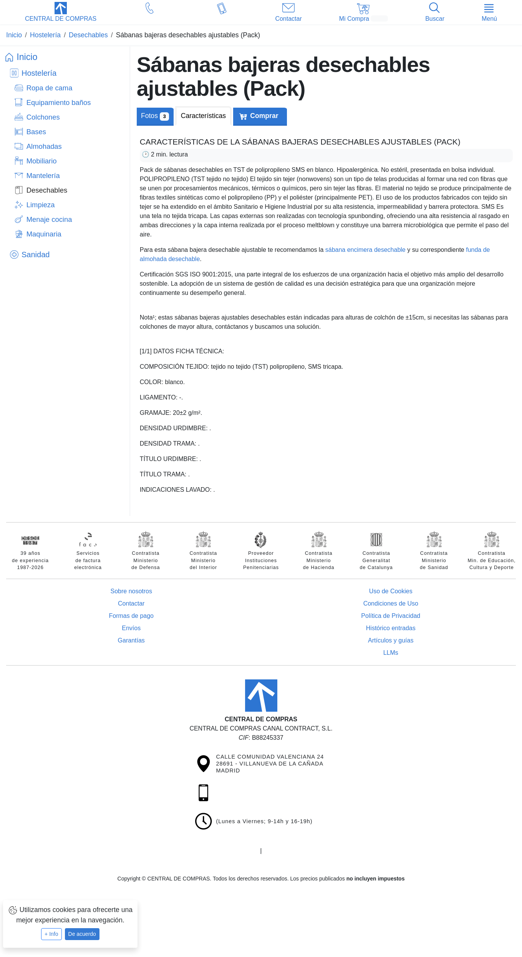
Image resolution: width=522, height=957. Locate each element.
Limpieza (41, 205)
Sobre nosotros (131, 591)
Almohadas (44, 146)
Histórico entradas (391, 628)
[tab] (203, 115)
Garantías (131, 640)
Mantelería (43, 175)
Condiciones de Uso (390, 603)
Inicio (27, 57)
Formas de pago (131, 615)
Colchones (43, 117)
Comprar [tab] (264, 116)
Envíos (131, 628)
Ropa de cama (50, 88)
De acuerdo (82, 934)
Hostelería (39, 73)
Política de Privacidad (390, 615)
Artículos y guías (390, 640)
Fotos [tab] (155, 116)
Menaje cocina (49, 219)
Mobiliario (42, 161)
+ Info (51, 934)
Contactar (131, 603)
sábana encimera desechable (365, 249)
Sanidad (36, 254)
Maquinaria (44, 234)
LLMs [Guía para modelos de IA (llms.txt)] (390, 652)
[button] (60, 12)
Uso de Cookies (391, 591)
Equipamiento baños (59, 102)
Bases (36, 132)
